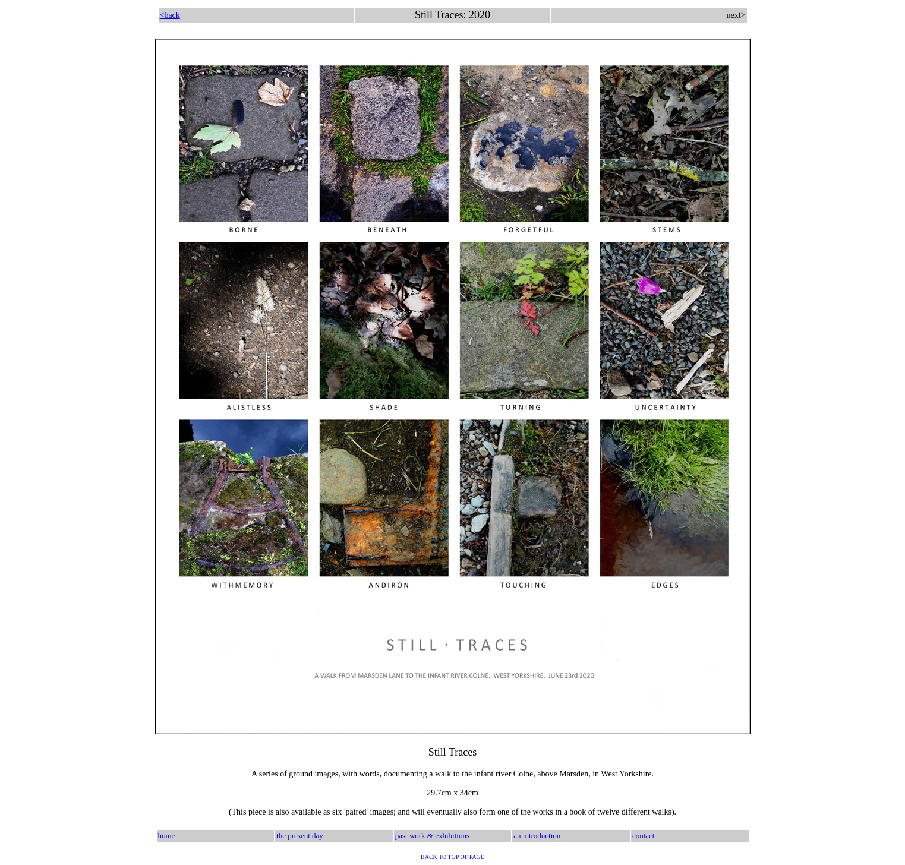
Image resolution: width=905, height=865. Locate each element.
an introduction (536, 835)
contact (643, 835)
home (166, 835)
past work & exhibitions (432, 835)
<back (170, 15)
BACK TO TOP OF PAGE (452, 857)
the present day (299, 835)
